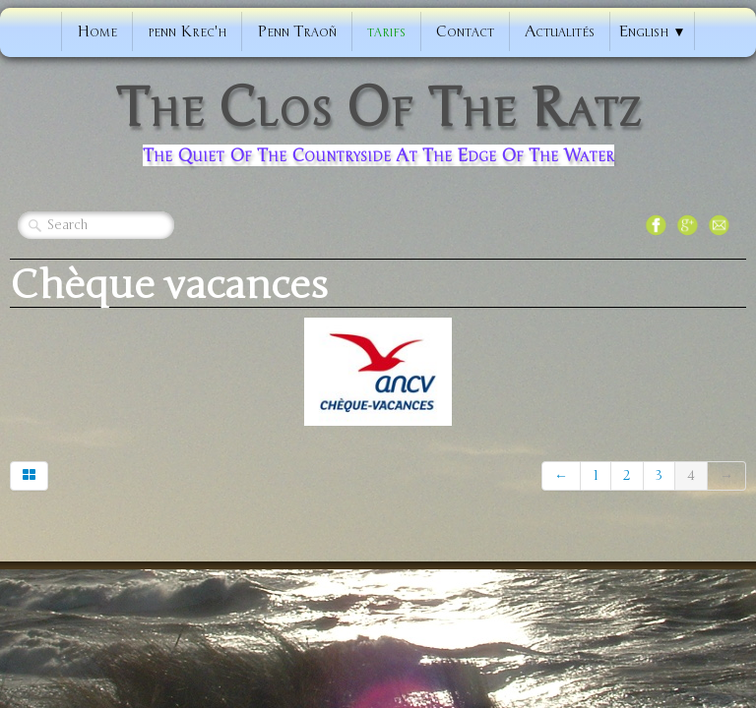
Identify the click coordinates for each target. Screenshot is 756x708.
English (651, 31)
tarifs (386, 31)
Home (97, 31)
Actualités (560, 31)
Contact (465, 31)
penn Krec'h (187, 31)
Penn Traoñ (297, 31)
